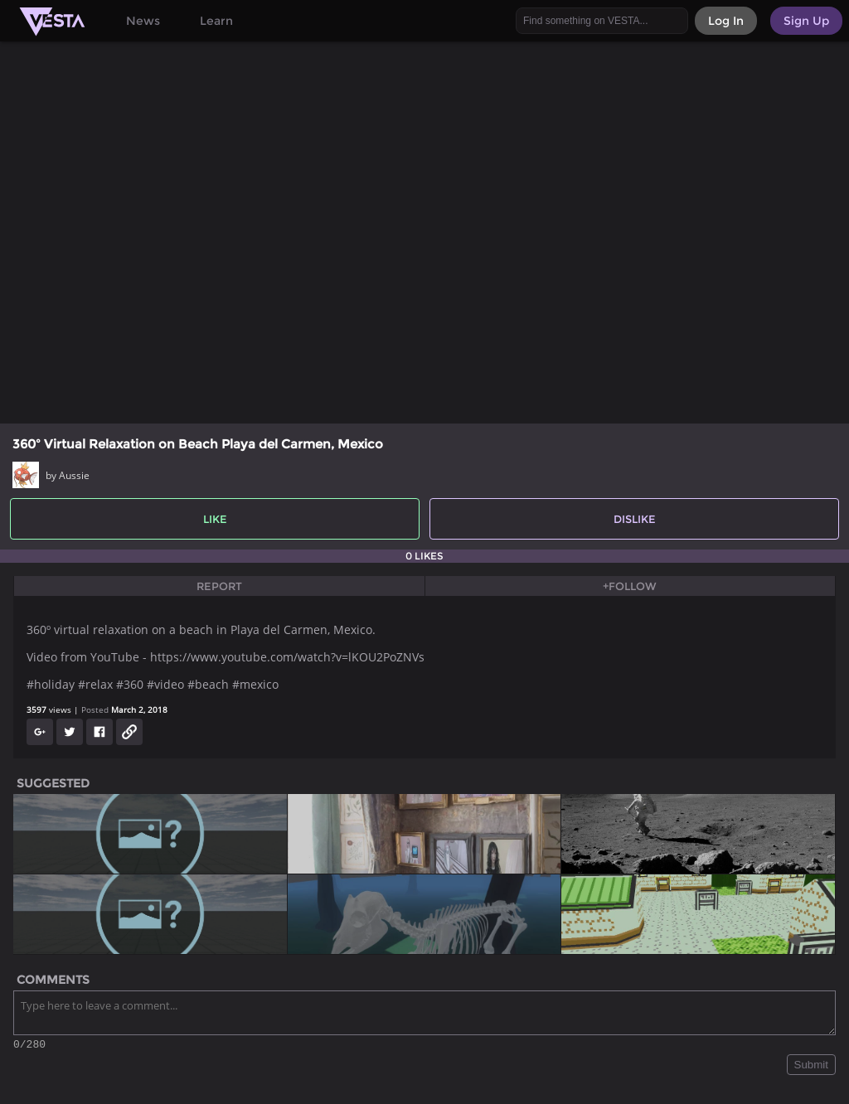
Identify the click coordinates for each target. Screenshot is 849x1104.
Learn (216, 20)
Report (219, 586)
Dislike (635, 518)
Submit (811, 1067)
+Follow (630, 586)
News (143, 20)
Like (215, 518)
